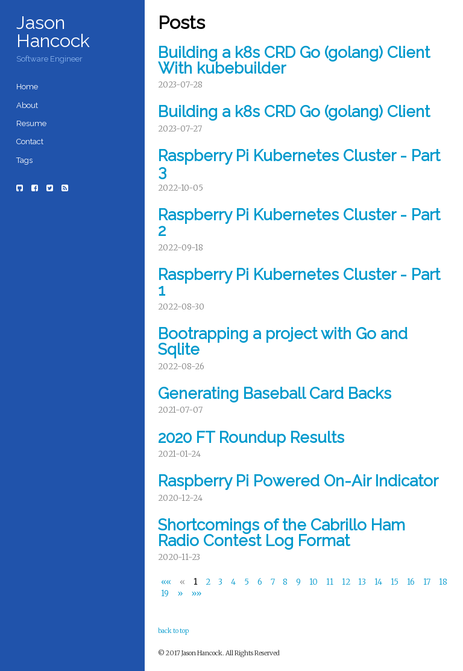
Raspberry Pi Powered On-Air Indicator (298, 481)
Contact (29, 141)
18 (443, 582)
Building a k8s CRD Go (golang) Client (294, 112)
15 (395, 582)
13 (363, 582)
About (27, 105)
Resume (31, 123)
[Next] (180, 593)
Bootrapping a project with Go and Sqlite (283, 341)
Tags (24, 160)
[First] (167, 582)
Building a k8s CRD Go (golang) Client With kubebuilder (294, 60)
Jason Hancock (53, 31)
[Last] (195, 593)
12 (347, 582)
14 (379, 582)
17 (427, 582)
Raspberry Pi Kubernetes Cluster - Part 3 (299, 163)
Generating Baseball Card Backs (274, 393)
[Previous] (183, 582)
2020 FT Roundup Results (251, 437)
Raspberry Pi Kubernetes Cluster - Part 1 (299, 282)
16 (412, 582)
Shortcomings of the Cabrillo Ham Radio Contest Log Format (281, 533)
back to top (173, 631)
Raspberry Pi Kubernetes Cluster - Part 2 (299, 223)
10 (314, 582)
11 (330, 582)
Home (27, 86)
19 (166, 594)
